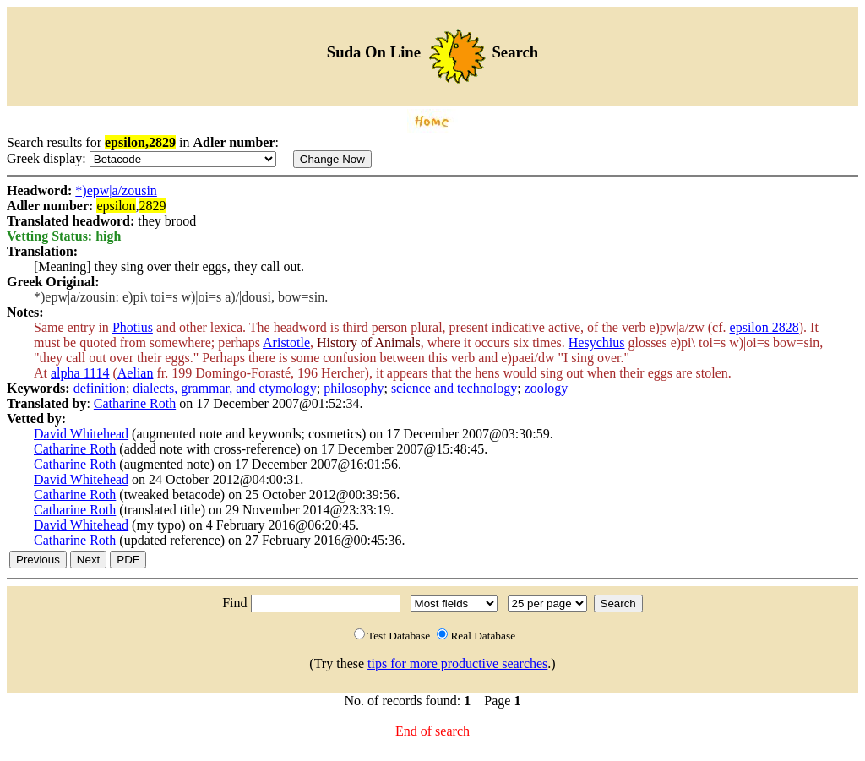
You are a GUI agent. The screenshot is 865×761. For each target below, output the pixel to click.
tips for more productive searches (457, 663)
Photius (132, 327)
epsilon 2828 (764, 327)
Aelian (135, 373)
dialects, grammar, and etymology (225, 388)
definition (99, 388)
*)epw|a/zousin (116, 190)
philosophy (354, 388)
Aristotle (286, 342)
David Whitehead (81, 434)
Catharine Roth (135, 403)
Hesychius (597, 342)
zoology (547, 388)
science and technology (454, 388)
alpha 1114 (80, 373)
